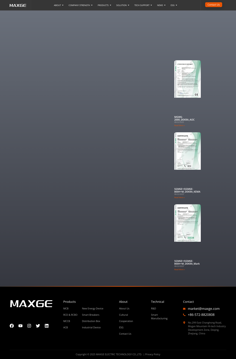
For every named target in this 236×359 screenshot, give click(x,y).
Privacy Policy (152, 354)
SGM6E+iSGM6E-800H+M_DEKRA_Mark (187, 262)
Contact (188, 302)
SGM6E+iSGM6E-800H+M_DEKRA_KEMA (187, 190)
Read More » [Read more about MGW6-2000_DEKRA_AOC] (179, 125)
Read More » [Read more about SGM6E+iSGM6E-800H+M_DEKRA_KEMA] (179, 197)
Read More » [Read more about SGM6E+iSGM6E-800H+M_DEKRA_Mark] (179, 269)
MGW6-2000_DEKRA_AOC (184, 118)
